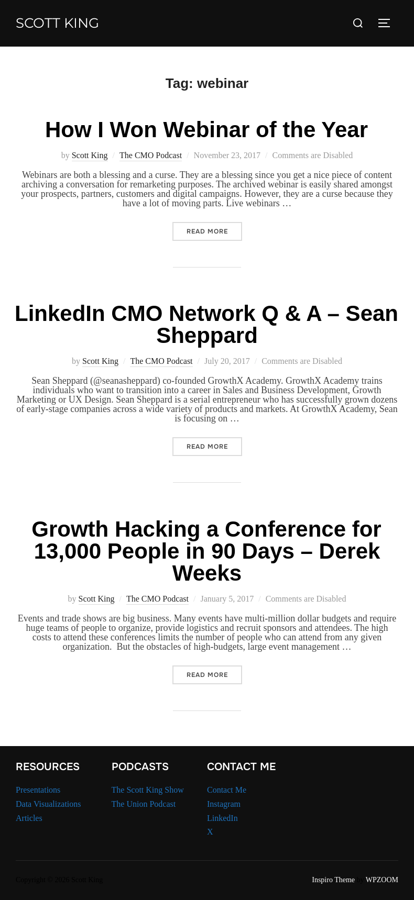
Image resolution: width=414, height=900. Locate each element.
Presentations (38, 789)
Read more (214, 231)
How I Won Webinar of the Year (206, 129)
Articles (29, 818)
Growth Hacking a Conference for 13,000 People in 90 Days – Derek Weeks (206, 551)
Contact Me (226, 789)
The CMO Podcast (150, 155)
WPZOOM (382, 880)
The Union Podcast (144, 803)
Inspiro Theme (333, 880)
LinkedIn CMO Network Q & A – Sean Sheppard (206, 324)
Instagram (224, 803)
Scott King (57, 23)
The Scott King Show (148, 789)
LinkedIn (222, 818)
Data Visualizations (48, 803)
